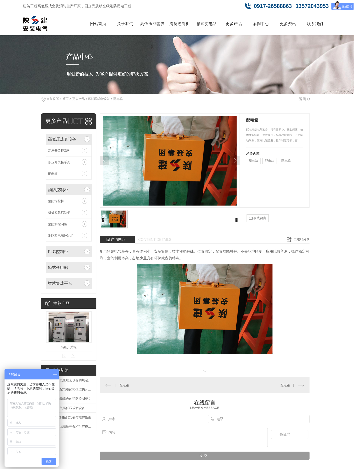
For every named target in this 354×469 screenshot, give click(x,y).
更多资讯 (288, 23)
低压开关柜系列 (59, 162)
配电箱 (118, 99)
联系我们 (315, 23)
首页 (65, 99)
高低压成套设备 (152, 35)
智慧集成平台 (60, 283)
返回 (305, 99)
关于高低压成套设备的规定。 (70, 380)
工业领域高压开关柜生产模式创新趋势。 (71, 426)
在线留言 (257, 218)
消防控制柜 (179, 23)
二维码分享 (302, 239)
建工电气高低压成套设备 (67, 408)
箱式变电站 (206, 23)
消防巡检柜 (56, 201)
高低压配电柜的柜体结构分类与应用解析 (71, 389)
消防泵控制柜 (57, 224)
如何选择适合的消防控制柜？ (70, 398)
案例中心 (261, 23)
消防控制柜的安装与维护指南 (70, 417)
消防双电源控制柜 (60, 235)
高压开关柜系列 (59, 150)
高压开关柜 (69, 347)
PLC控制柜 (58, 251)
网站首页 (98, 23)
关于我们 (125, 23)
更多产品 (234, 23)
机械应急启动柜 (59, 212)
